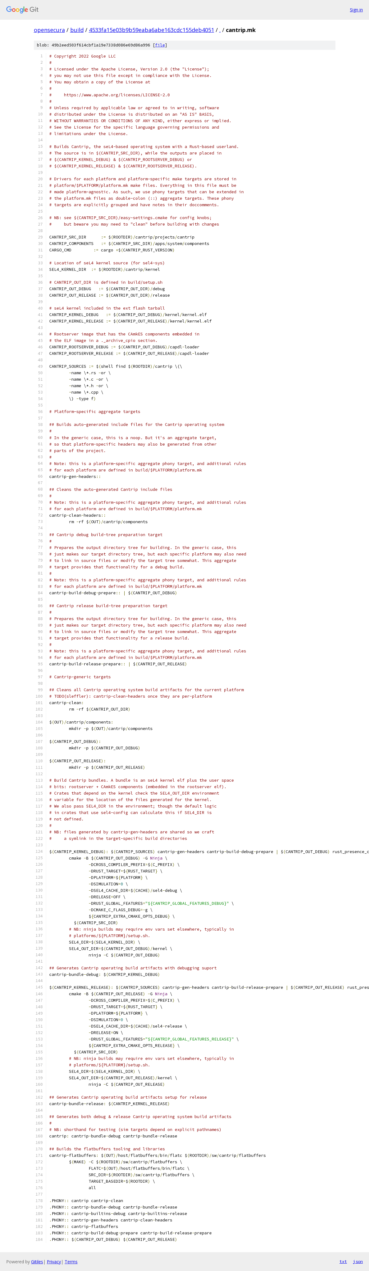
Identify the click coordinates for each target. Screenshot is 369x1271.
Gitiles (37, 1262)
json (358, 1261)
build (77, 30)
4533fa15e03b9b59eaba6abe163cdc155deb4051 (151, 30)
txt (343, 1261)
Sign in (356, 10)
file (160, 45)
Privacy (54, 1262)
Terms (71, 1262)
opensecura (49, 30)
